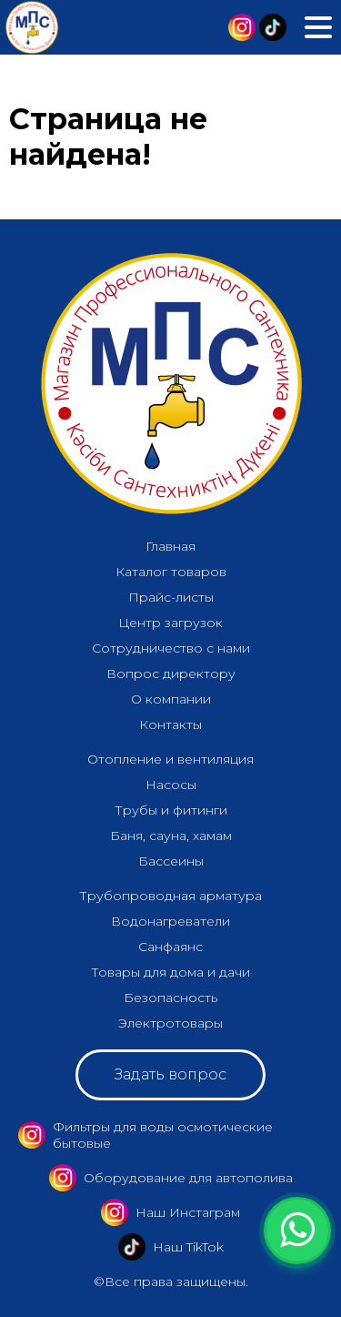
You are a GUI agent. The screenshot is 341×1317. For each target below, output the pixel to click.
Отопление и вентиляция (170, 759)
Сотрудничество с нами (171, 648)
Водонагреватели (170, 921)
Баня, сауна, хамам (171, 835)
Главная (170, 546)
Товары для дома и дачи (170, 972)
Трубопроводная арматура (170, 895)
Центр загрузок (170, 622)
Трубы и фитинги (171, 810)
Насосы (170, 784)
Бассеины (171, 861)
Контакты (170, 724)
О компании (171, 699)
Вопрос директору (171, 673)
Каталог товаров (170, 571)
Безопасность (170, 997)
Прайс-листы (171, 597)
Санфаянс (170, 946)
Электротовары (170, 1023)
